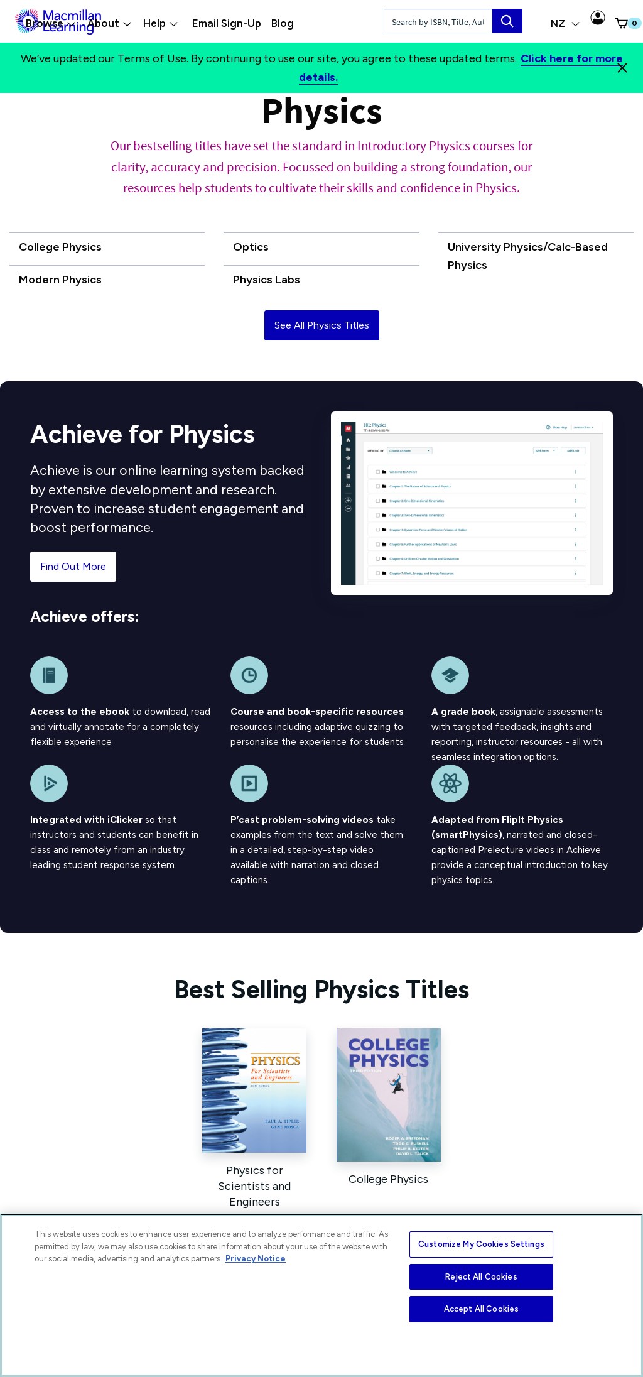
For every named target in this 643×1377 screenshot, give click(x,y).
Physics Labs (266, 279)
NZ (565, 24)
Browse (51, 23)
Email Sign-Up (226, 23)
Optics (251, 247)
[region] (321, 1295)
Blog (282, 23)
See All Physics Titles (321, 325)
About (109, 23)
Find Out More (73, 566)
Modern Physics (60, 279)
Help (160, 23)
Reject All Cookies (481, 1277)
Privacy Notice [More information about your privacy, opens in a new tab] (255, 1258)
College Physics (60, 247)
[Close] (622, 68)
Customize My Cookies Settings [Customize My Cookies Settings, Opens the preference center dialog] (481, 1244)
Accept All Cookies (481, 1309)
